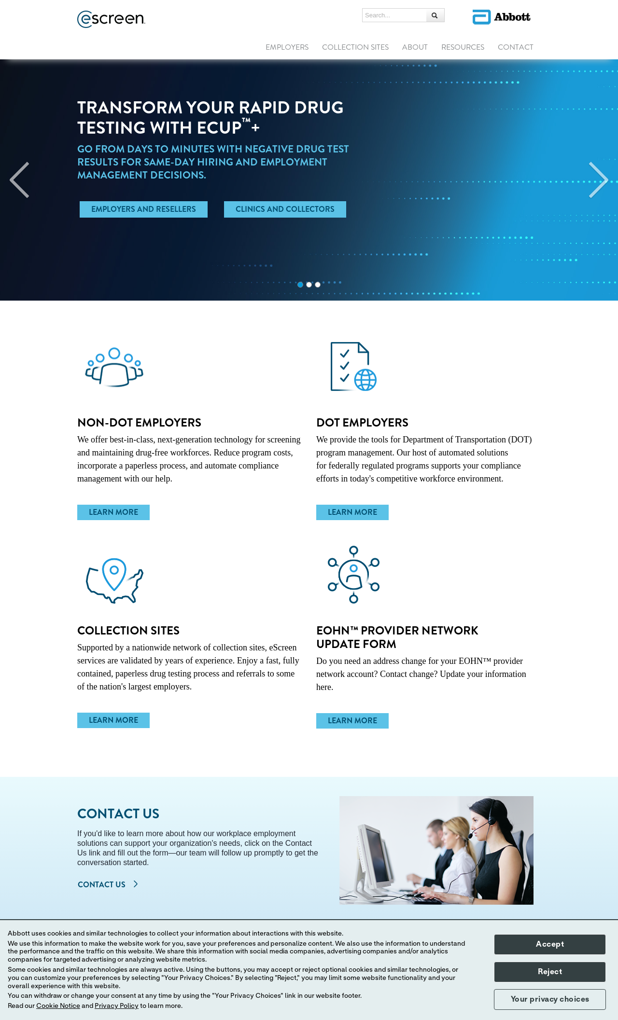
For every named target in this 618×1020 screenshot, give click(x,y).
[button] (435, 15)
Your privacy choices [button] (550, 999)
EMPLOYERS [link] (287, 47)
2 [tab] (309, 285)
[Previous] (19, 180)
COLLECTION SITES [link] (355, 47)
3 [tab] (318, 285)
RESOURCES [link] (462, 47)
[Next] (599, 180)
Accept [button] (550, 944)
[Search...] (394, 15)
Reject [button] (550, 972)
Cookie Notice (58, 1006)
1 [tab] (300, 285)
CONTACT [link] (516, 47)
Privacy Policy (117, 1006)
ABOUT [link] (415, 47)
